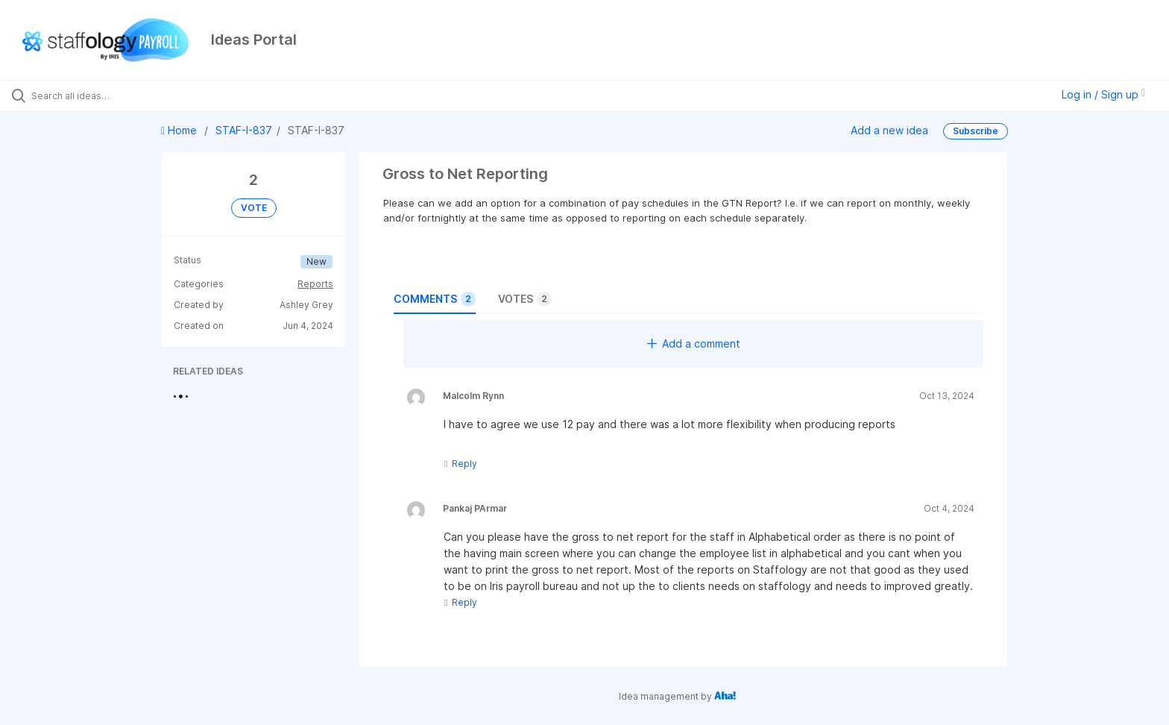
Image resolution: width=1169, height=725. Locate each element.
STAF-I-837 (243, 130)
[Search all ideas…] (135, 95)
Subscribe (975, 130)
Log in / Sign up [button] (1103, 94)
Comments (435, 299)
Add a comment (693, 343)
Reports (315, 283)
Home (180, 130)
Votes (525, 299)
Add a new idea (889, 130)
